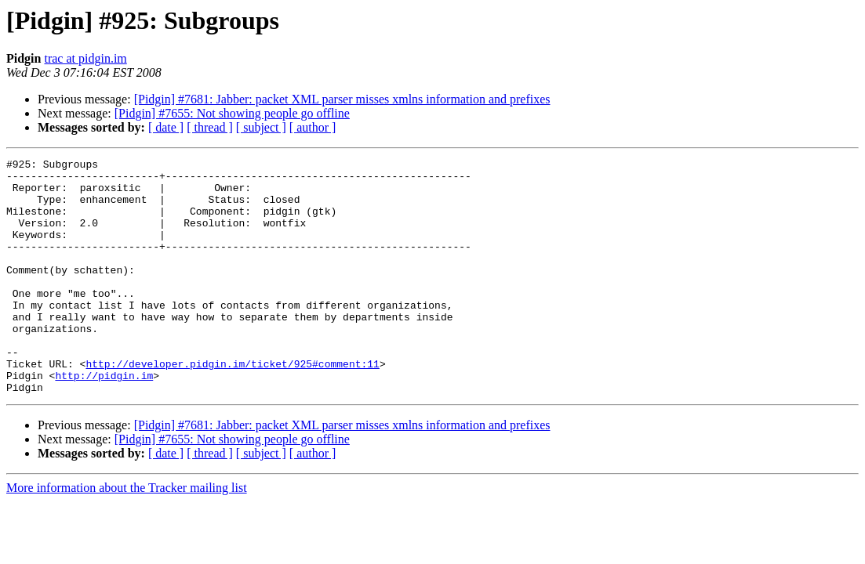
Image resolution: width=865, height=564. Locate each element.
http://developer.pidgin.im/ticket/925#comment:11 (232, 406)
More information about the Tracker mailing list (126, 534)
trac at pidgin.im (85, 58)
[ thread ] (210, 127)
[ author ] (312, 127)
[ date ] (166, 127)
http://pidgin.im (104, 420)
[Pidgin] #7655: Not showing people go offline (232, 113)
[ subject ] (261, 127)
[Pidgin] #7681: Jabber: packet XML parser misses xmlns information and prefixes (342, 99)
